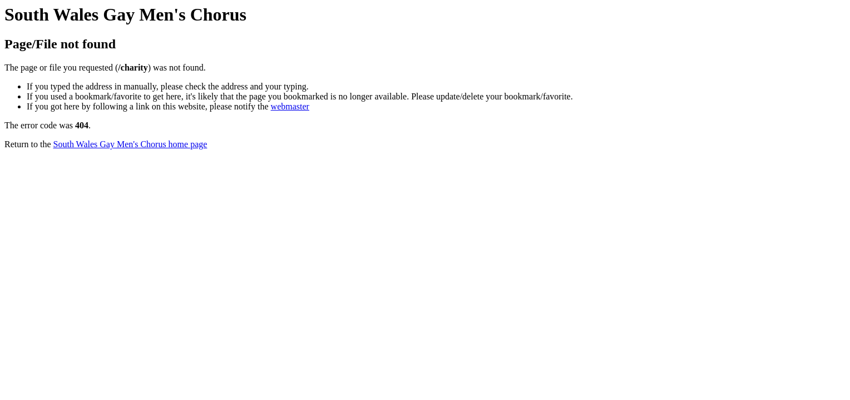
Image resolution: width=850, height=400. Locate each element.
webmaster (290, 106)
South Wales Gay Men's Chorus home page (130, 144)
